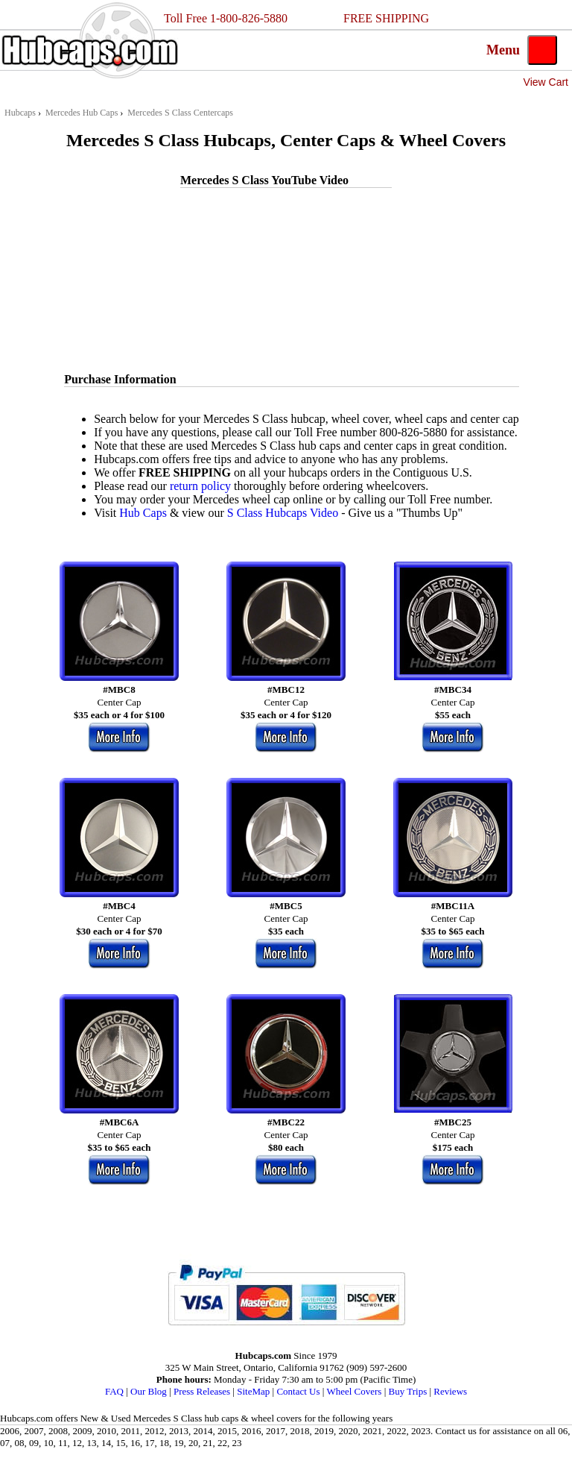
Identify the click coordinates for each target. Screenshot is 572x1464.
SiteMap (253, 1391)
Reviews (450, 1391)
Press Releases (202, 1391)
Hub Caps (143, 512)
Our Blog (148, 1391)
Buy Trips (408, 1391)
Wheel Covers (353, 1391)
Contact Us (298, 1391)
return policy (200, 486)
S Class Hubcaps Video (282, 512)
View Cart (546, 82)
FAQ (114, 1391)
